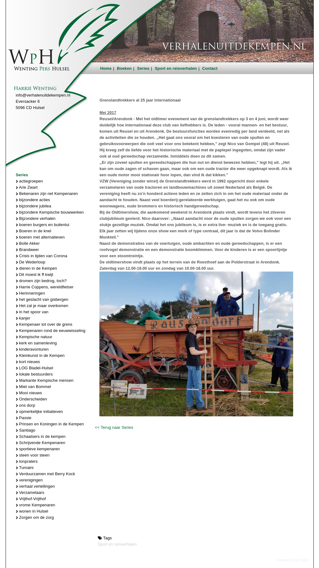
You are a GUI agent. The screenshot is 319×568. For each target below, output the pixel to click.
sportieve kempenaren (38, 449)
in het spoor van (32, 312)
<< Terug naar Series (114, 427)
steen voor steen (33, 455)
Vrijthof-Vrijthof (31, 498)
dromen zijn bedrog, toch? (41, 280)
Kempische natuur (34, 336)
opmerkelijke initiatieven (39, 411)
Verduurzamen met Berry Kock (45, 473)
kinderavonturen (32, 349)
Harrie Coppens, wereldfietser (45, 287)
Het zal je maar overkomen (42, 305)
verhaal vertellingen (35, 486)
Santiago (26, 430)
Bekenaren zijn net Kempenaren (47, 193)
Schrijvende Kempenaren (40, 442)
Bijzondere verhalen (36, 218)
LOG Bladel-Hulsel (34, 368)
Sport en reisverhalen (176, 68)
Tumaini (25, 467)
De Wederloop (30, 262)
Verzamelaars (30, 492)
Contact (209, 68)
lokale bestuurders (34, 374)
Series (143, 68)
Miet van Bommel (33, 386)
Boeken (124, 68)
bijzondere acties (33, 199)
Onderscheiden (31, 399)
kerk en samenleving (36, 343)
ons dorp (25, 405)
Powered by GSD (293, 560)
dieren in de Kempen (36, 268)
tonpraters (27, 461)
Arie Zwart (27, 187)
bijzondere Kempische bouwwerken (50, 212)
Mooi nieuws (29, 393)
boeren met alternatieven (40, 237)
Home (106, 68)
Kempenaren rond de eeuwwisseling (51, 330)
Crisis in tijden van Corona (41, 255)
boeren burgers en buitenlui (42, 224)
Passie (23, 417)
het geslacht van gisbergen (42, 299)
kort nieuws (28, 361)
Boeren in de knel (33, 231)
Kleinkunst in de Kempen (40, 355)
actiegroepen (29, 181)
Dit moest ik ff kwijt (34, 274)
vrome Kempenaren (35, 505)
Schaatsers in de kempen (41, 436)
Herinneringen (30, 293)
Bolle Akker (28, 243)
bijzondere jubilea (33, 206)
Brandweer (27, 249)
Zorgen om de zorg (35, 517)
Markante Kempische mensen (45, 380)
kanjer (23, 318)
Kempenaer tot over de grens (44, 324)
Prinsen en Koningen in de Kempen (50, 424)
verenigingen (29, 480)
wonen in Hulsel (32, 511)
